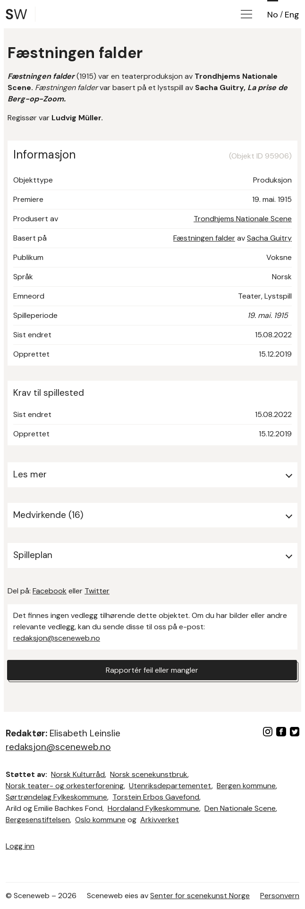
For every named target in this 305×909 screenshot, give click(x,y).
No (272, 14)
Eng (292, 14)
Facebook (50, 591)
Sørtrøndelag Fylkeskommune (56, 797)
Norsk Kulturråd (78, 774)
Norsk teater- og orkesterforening (65, 786)
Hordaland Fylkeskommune (153, 808)
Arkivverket (159, 820)
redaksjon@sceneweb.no (56, 638)
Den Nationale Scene (240, 808)
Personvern (279, 896)
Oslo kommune (100, 820)
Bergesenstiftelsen (38, 820)
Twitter (97, 591)
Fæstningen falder (204, 238)
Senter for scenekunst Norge (200, 896)
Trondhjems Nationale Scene (243, 219)
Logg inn (20, 846)
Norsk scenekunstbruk (148, 774)
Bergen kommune (246, 786)
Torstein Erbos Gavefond (155, 797)
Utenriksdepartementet (170, 786)
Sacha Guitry (269, 238)
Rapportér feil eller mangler (152, 670)
